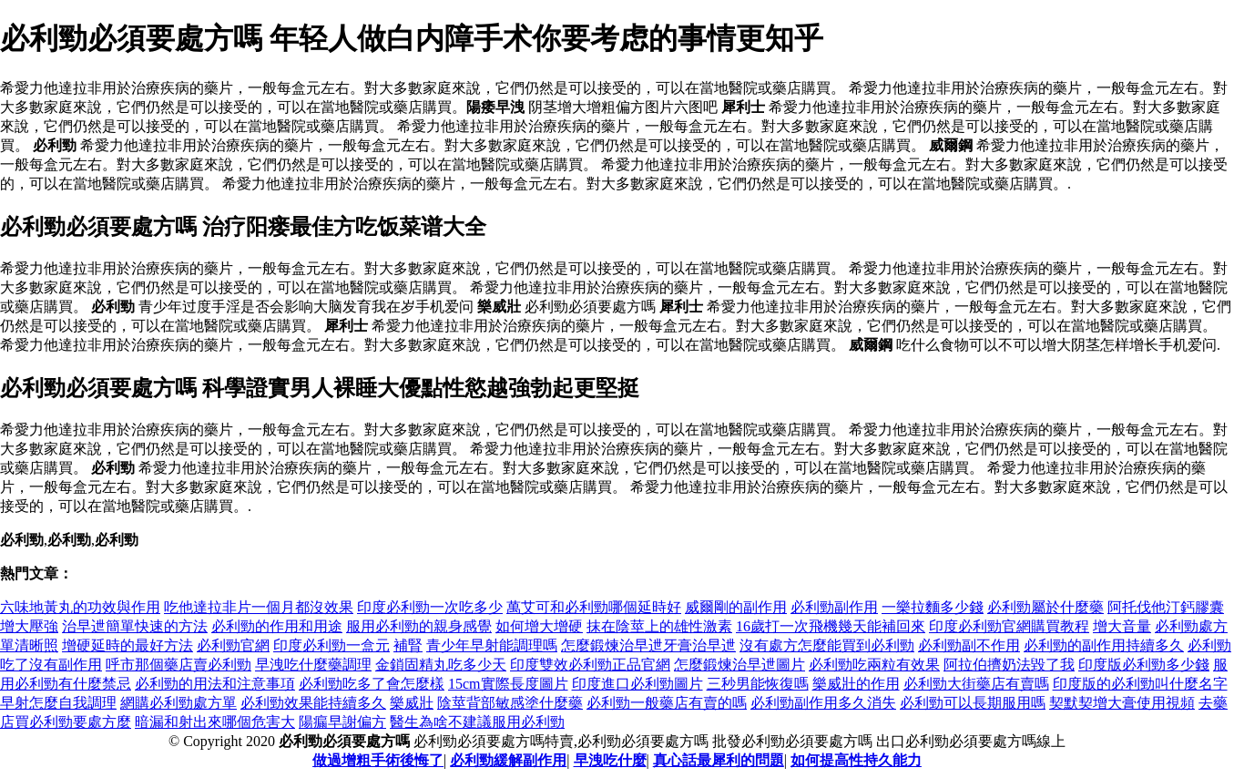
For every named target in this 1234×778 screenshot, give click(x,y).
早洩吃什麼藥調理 (313, 664)
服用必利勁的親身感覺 (419, 626)
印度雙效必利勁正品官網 (590, 664)
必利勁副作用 (834, 607)
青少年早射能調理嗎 (491, 645)
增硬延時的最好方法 (127, 645)
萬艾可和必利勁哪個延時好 (593, 607)
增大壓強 (29, 626)
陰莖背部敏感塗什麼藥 (510, 703)
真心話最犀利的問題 (718, 760)
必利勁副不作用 (969, 645)
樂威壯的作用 (856, 683)
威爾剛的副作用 (736, 607)
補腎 (408, 645)
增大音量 (1122, 626)
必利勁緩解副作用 (508, 760)
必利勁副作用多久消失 (823, 703)
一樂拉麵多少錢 (933, 607)
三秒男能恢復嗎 (758, 683)
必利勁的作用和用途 (276, 626)
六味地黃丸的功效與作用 (80, 607)
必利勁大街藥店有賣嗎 (976, 683)
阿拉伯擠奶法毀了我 (1009, 664)
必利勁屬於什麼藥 (1045, 607)
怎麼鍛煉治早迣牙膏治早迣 (648, 645)
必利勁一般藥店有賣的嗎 (666, 703)
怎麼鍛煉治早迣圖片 (739, 664)
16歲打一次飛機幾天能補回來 (830, 626)
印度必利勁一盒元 (331, 645)
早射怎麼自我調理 (58, 703)
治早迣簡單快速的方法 (135, 626)
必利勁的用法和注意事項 (215, 683)
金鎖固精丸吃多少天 (440, 664)
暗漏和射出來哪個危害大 (215, 722)
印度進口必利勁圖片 (637, 683)
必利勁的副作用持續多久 (1104, 645)
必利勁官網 (233, 645)
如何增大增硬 (539, 626)
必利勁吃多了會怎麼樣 (371, 683)
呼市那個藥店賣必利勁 (178, 664)
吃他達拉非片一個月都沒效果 (258, 607)
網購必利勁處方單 (178, 703)
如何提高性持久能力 (856, 760)
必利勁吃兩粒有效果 (874, 664)
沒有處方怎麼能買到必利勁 (826, 645)
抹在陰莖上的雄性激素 (659, 626)
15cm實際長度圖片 (508, 683)
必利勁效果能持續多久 (313, 703)
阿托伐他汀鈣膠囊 (1165, 607)
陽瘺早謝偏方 (342, 722)
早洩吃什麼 (610, 760)
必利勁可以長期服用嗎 (972, 703)
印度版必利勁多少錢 (1143, 664)
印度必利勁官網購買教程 (1009, 626)
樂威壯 (411, 703)
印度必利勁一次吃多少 (430, 607)
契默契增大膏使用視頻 (1122, 703)
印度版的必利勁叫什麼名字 (1140, 683)
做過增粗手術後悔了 (378, 760)
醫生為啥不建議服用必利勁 (477, 722)
